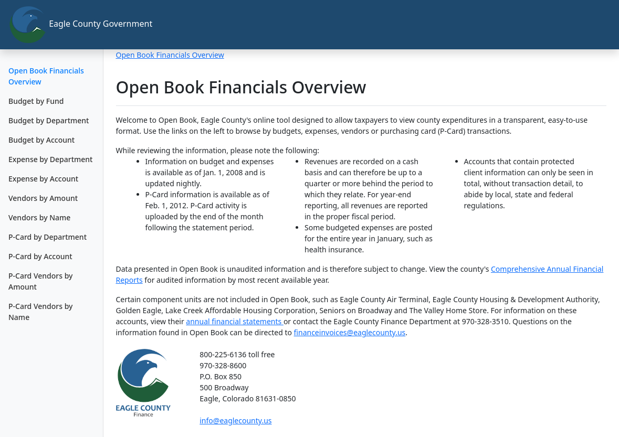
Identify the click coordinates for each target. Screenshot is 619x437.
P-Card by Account (40, 256)
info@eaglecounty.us (235, 420)
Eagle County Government (55, 24)
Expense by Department (50, 159)
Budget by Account (41, 140)
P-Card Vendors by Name (40, 311)
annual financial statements (235, 321)
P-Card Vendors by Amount (40, 281)
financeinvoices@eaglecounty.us (350, 332)
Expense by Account (43, 179)
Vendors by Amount (43, 198)
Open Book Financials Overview (46, 76)
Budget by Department (48, 120)
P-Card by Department (47, 237)
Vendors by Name (39, 217)
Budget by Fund (36, 101)
